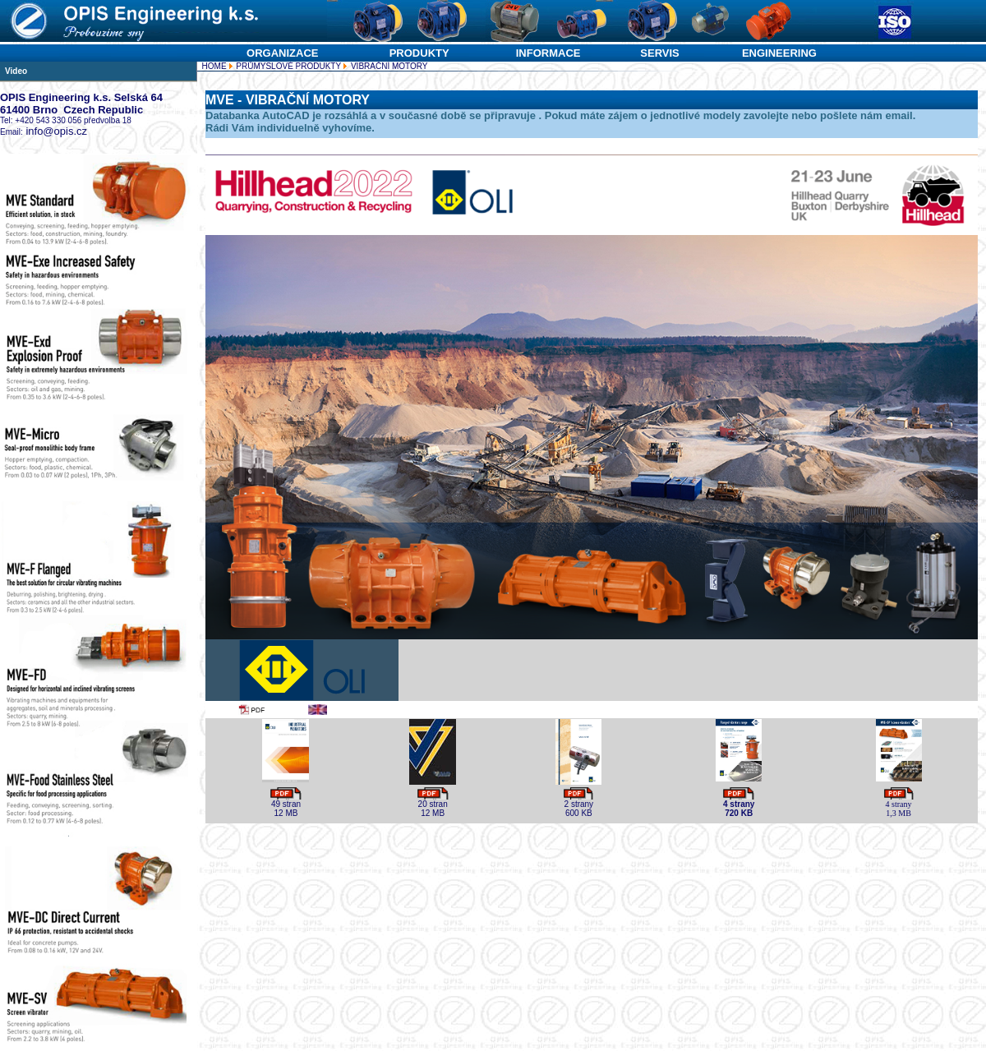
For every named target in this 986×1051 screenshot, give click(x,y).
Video (16, 71)
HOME (214, 66)
